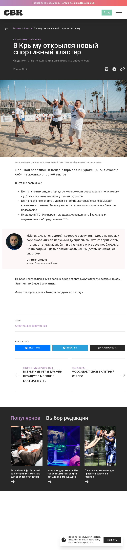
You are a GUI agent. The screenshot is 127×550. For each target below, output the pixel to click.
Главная (17, 28)
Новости (27, 28)
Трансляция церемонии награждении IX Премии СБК (63, 3)
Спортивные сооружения (27, 40)
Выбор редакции (67, 418)
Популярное (25, 418)
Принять (112, 539)
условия (88, 542)
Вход (107, 12)
